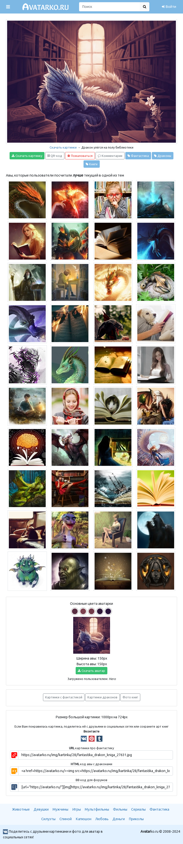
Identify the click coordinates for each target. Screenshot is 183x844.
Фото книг (130, 697)
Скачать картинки (63, 147)
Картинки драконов (102, 697)
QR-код (54, 156)
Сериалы (138, 809)
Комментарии (110, 156)
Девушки (41, 809)
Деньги (119, 819)
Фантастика (138, 156)
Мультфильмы (97, 809)
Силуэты (48, 819)
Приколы (136, 819)
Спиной (65, 819)
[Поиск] (109, 6)
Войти (169, 7)
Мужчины (60, 809)
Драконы (162, 156)
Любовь (102, 819)
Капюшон (83, 819)
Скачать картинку (27, 156)
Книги (92, 164)
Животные (21, 809)
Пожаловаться (80, 156)
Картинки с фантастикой (63, 697)
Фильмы (120, 809)
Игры (76, 809)
